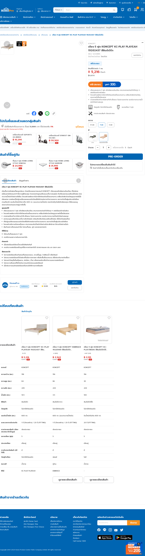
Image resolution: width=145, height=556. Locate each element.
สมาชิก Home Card (31, 521)
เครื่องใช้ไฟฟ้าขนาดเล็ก (17, 27)
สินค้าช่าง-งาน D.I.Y (85, 17)
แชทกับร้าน (75, 288)
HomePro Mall (66, 17)
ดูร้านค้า (74, 282)
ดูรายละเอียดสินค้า (67, 479)
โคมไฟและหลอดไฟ (124, 27)
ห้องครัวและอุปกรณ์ (98, 27)
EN (144, 3)
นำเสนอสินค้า (77, 535)
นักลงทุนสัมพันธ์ (78, 527)
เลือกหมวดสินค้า (9, 17)
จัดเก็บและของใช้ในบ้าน (48, 27)
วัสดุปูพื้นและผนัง (111, 27)
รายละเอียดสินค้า (9, 180)
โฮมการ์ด (82, 3)
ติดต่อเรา (76, 538)
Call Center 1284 (79, 541)
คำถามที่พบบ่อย (5, 524)
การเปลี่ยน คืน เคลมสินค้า (8, 527)
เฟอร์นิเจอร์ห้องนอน (30, 35)
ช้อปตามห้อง (28, 17)
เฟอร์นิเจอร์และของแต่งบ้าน (65, 27)
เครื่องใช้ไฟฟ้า (4, 27)
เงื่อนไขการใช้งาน (56, 521)
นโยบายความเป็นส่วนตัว (58, 527)
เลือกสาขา (44, 11)
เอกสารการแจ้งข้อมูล (57, 530)
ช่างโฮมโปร (117, 17)
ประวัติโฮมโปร (77, 521)
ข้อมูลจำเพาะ (24, 180)
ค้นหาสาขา (111, 3)
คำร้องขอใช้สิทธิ (55, 535)
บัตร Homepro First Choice (34, 527)
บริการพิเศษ (5, 21)
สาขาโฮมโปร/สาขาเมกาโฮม (82, 524)
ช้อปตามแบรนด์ (47, 17)
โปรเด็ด (132, 17)
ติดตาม (133, 522)
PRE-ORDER (115, 156)
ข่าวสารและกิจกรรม (79, 530)
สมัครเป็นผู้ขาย (97, 3)
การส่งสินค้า (54, 524)
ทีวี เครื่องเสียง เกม (33, 27)
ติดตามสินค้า (4, 530)
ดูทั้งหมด (80, 127)
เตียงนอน (44, 35)
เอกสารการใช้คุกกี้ (56, 532)
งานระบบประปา (80, 27)
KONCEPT (92, 43)
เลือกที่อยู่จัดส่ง (25, 11)
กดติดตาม (24, 286)
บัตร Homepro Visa (31, 524)
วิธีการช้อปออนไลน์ (6, 521)
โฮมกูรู (103, 17)
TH (139, 3)
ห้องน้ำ (88, 27)
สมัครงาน (76, 532)
